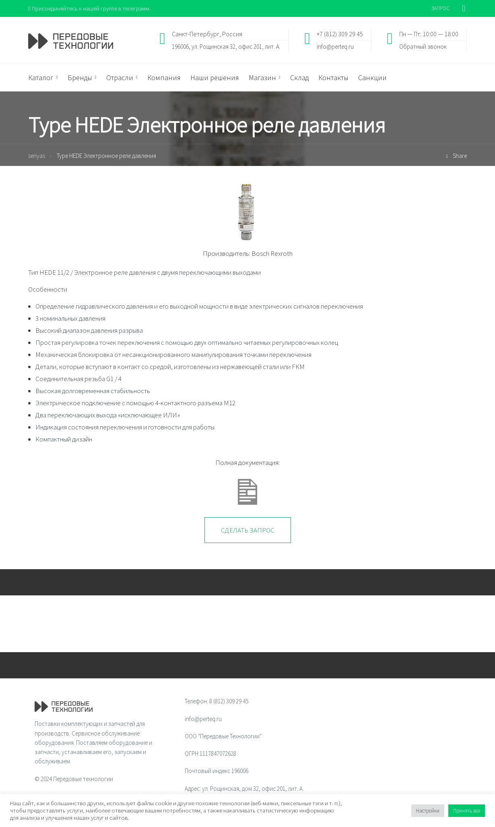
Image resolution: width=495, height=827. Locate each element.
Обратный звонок (423, 46)
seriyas (36, 156)
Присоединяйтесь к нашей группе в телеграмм (90, 8)
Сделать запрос (247, 530)
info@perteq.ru (335, 46)
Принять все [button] (466, 810)
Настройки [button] (427, 810)
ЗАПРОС (440, 8)
